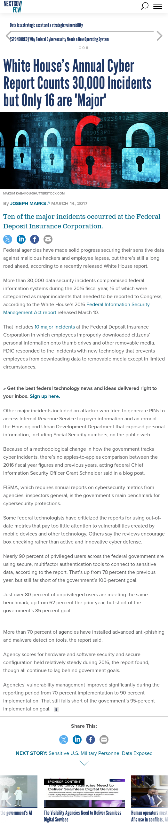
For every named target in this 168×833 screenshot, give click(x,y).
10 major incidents (55, 326)
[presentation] (8, 799)
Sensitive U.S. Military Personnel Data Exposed (101, 753)
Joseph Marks (28, 203)
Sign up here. (45, 396)
